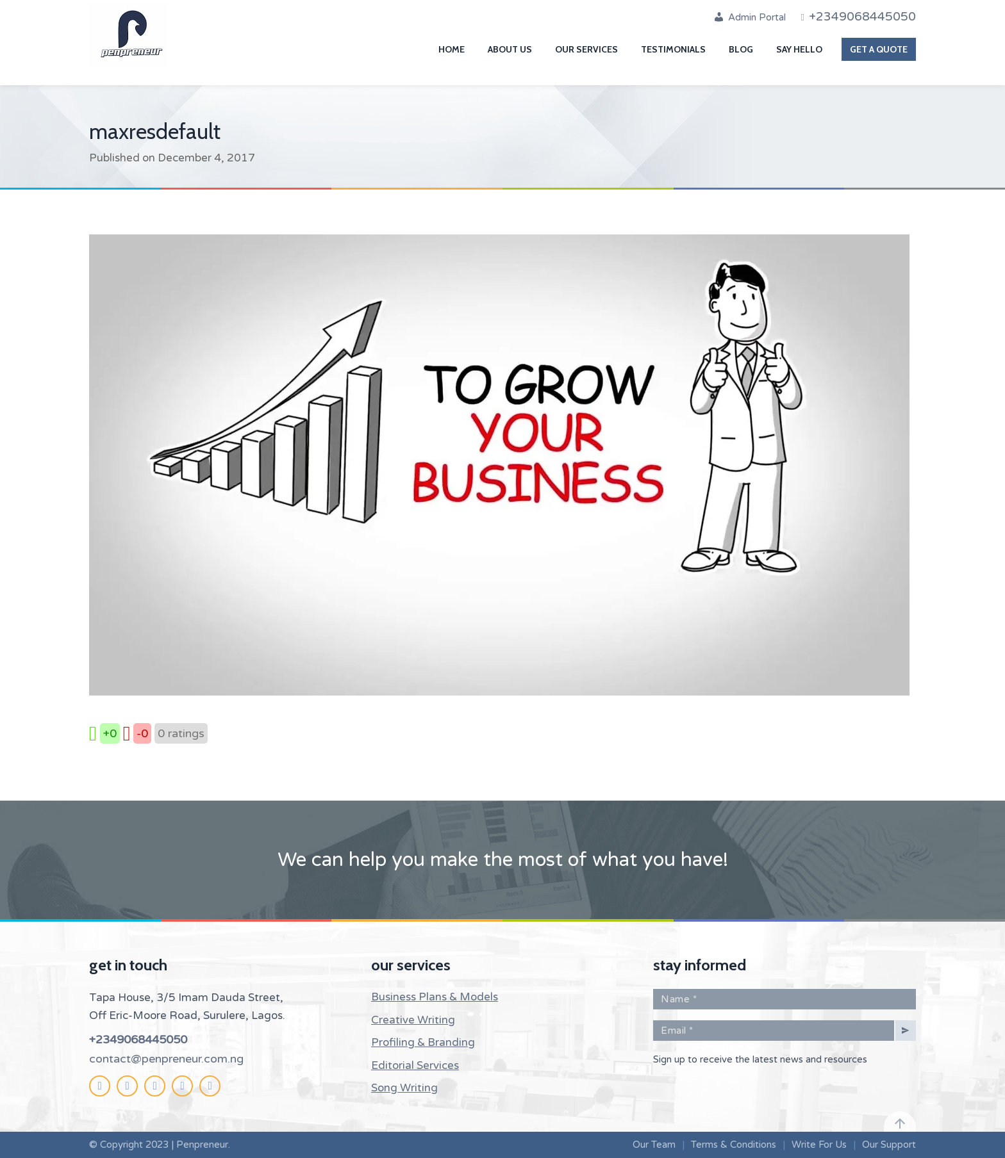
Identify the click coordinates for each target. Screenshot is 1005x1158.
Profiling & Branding (423, 1042)
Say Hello (799, 49)
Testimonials (673, 49)
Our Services (586, 49)
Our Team (654, 1144)
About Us (510, 49)
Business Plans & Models (434, 997)
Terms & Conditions (733, 1144)
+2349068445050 (138, 1039)
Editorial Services (415, 1065)
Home (451, 49)
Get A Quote (879, 49)
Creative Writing (413, 1020)
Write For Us (819, 1144)
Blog (741, 49)
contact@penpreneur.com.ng (166, 1059)
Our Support (889, 1144)
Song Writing (404, 1088)
